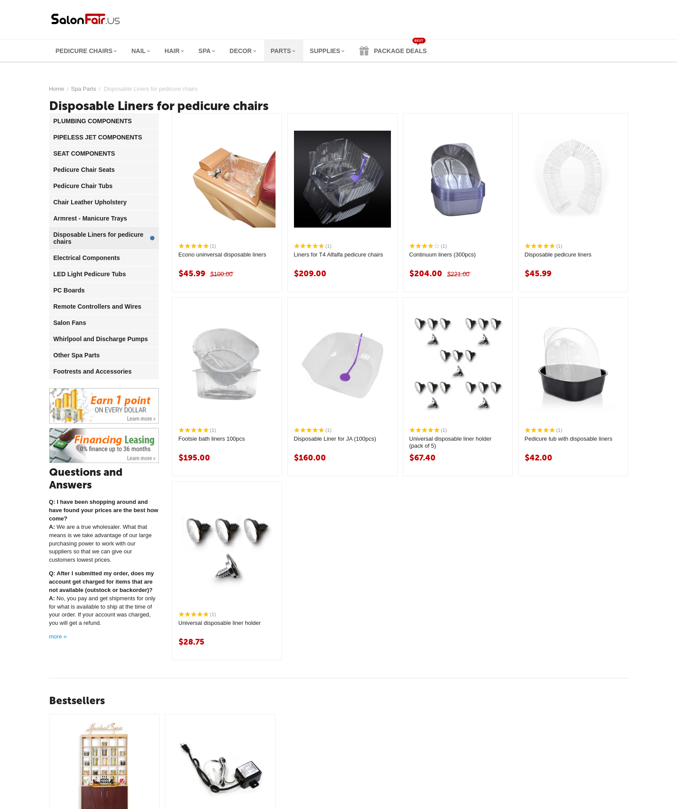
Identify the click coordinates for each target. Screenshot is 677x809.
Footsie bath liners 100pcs (212, 438)
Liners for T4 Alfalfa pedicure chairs (338, 254)
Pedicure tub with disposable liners (569, 438)
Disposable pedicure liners (558, 254)
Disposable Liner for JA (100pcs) (335, 438)
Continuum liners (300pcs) (442, 254)
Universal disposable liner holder (220, 623)
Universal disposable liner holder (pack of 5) (450, 442)
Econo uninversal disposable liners (222, 254)
